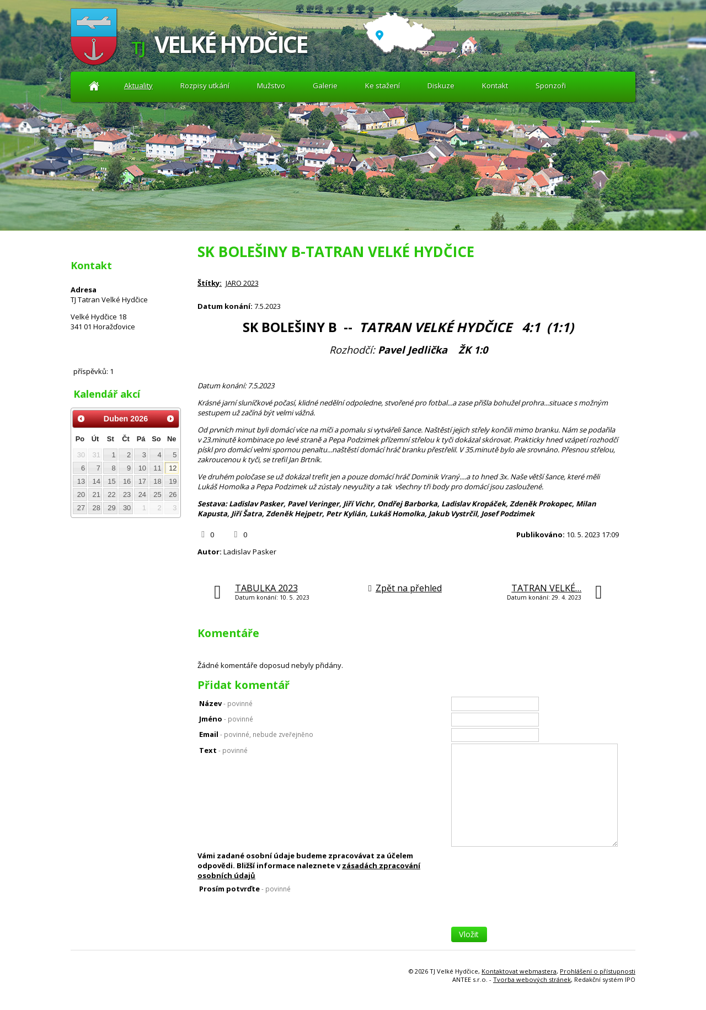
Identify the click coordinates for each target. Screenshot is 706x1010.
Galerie (325, 85)
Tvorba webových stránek (532, 979)
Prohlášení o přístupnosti (597, 971)
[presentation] (535, 905)
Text (223, 750)
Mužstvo (271, 85)
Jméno (226, 719)
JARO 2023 (242, 283)
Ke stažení (382, 85)
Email (256, 734)
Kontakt (495, 85)
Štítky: (209, 283)
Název (226, 703)
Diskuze (440, 85)
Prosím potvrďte (245, 889)
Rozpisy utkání (204, 85)
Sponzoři (551, 85)
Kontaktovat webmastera (519, 971)
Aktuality (94, 86)
